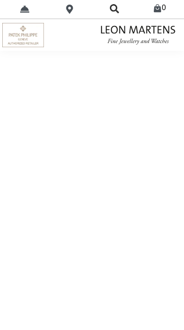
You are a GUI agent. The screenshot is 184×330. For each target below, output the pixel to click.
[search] (114, 9)
